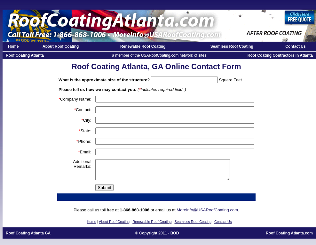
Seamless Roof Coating (231, 46)
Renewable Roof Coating (142, 46)
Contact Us (295, 46)
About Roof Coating (61, 46)
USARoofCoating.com (159, 55)
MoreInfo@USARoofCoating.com (207, 213)
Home (13, 46)
